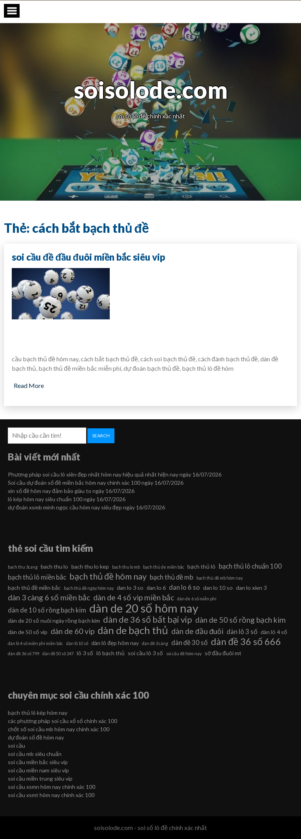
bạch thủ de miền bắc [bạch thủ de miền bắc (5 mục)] (163, 566)
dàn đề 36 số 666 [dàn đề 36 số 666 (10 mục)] (246, 641)
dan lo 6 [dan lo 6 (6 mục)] (156, 587)
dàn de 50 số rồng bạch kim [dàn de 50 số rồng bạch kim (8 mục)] (240, 619)
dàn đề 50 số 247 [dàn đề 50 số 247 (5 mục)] (58, 653)
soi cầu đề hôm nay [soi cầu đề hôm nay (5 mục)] (183, 653)
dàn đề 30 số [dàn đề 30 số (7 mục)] (189, 642)
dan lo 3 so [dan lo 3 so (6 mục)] (130, 587)
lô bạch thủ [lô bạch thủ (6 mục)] (110, 653)
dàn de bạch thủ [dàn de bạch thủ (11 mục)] (133, 630)
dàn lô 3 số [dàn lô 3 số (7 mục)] (242, 631)
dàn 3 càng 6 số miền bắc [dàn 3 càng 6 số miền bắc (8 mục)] (49, 597)
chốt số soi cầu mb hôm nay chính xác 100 (58, 729)
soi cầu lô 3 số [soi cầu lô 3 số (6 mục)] (145, 653)
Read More (29, 385)
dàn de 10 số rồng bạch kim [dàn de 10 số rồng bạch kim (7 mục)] (47, 610)
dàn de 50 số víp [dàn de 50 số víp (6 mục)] (27, 632)
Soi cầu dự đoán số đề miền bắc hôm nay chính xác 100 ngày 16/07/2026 (95, 482)
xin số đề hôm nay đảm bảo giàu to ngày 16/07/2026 (71, 490)
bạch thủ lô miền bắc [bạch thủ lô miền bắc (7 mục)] (37, 577)
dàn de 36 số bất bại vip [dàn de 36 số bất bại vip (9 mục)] (147, 619)
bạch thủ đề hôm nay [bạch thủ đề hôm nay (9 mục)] (108, 576)
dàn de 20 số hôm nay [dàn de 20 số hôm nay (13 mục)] (143, 608)
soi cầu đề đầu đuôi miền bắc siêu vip (88, 257)
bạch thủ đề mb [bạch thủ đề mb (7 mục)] (171, 577)
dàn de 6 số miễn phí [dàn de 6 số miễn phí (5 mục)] (196, 598)
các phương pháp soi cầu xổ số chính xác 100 (62, 721)
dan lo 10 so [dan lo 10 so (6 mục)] (218, 587)
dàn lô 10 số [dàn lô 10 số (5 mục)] (77, 643)
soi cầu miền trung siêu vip (40, 778)
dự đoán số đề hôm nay (36, 737)
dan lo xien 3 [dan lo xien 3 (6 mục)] (251, 587)
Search (101, 436)
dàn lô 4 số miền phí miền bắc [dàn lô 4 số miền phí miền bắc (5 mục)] (35, 643)
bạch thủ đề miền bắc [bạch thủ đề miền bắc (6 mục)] (34, 587)
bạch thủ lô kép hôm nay (37, 712)
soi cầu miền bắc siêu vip (38, 762)
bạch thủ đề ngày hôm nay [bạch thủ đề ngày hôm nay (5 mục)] (89, 588)
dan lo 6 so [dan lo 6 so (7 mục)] (184, 587)
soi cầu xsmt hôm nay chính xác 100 (51, 795)
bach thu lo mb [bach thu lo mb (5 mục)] (126, 566)
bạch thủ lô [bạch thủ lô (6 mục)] (201, 566)
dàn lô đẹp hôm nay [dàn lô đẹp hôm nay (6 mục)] (115, 643)
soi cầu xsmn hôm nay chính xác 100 (51, 786)
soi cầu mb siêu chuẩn (35, 753)
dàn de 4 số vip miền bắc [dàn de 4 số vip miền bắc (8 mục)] (133, 597)
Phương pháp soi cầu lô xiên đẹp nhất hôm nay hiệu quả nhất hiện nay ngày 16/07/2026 (114, 474)
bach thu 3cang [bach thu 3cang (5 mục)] (23, 566)
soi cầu (16, 745)
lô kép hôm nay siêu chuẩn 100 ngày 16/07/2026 (66, 499)
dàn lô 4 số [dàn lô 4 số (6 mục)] (274, 632)
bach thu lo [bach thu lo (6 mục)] (54, 566)
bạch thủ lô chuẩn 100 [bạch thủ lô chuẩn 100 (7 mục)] (250, 566)
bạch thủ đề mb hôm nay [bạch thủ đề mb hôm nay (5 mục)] (219, 577)
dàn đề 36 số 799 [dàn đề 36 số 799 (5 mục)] (23, 653)
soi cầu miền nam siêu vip (38, 770)
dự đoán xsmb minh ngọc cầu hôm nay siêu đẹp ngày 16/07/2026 (86, 507)
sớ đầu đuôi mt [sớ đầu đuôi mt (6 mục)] (223, 653)
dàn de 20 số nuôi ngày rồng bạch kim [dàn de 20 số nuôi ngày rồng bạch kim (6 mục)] (54, 620)
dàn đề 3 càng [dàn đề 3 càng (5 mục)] (155, 643)
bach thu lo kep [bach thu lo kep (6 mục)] (90, 566)
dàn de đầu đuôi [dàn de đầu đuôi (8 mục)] (197, 631)
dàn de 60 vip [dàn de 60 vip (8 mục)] (72, 631)
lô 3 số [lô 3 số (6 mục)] (85, 653)
